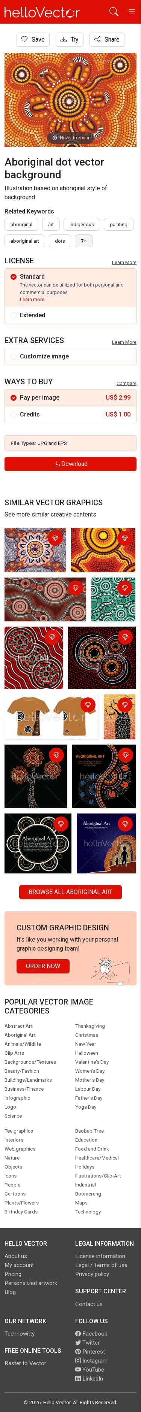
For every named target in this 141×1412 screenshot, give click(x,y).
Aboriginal (21, 224)
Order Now (43, 966)
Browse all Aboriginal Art (70, 892)
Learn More (124, 262)
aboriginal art (25, 241)
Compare (126, 383)
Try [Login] (70, 39)
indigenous (82, 224)
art (51, 224)
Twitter (87, 1342)
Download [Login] (71, 463)
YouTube (89, 1369)
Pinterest (90, 1351)
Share (107, 39)
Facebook (91, 1333)
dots (60, 241)
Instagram (91, 1360)
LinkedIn (89, 1378)
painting (118, 224)
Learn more (32, 299)
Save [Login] (33, 39)
